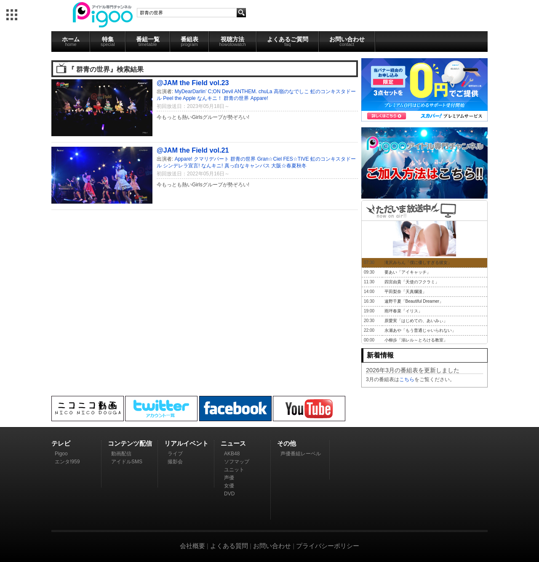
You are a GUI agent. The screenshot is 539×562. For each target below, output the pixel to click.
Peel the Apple (179, 98)
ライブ (175, 454)
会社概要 (192, 545)
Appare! (259, 98)
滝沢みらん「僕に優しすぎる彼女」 (418, 262)
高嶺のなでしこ (291, 91)
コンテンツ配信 (130, 443)
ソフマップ (236, 462)
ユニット (234, 470)
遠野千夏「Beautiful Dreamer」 (414, 301)
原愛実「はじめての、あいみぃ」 (416, 320)
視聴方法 (232, 41)
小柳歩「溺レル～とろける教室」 (416, 340)
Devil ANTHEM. (239, 91)
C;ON (214, 91)
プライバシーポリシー (327, 545)
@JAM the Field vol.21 (193, 150)
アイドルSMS (126, 462)
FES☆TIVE (296, 159)
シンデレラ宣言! (181, 166)
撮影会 (175, 462)
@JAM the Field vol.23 (193, 82)
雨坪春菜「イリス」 (403, 311)
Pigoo (61, 454)
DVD (229, 494)
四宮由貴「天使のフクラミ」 (411, 282)
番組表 (189, 41)
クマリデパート (211, 159)
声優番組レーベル (300, 454)
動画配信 (121, 454)
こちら (406, 379)
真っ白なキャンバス (247, 166)
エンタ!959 (67, 462)
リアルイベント (186, 443)
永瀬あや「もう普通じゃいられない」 (420, 330)
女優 (229, 486)
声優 (229, 478)
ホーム (71, 41)
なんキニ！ (209, 98)
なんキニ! (212, 166)
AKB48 (232, 454)
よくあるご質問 (287, 41)
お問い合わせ (347, 41)
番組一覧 (148, 41)
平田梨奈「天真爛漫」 (405, 291)
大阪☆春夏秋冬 (289, 166)
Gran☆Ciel (269, 159)
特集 (108, 41)
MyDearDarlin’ (191, 91)
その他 (286, 443)
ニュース (233, 443)
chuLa (265, 91)
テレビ (60, 443)
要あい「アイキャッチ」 (407, 272)
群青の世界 (236, 98)
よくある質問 (229, 545)
